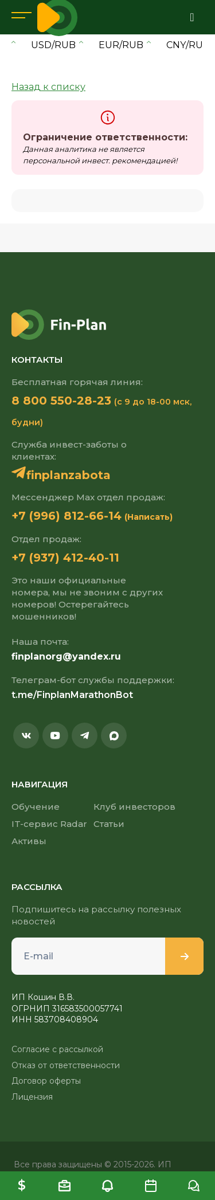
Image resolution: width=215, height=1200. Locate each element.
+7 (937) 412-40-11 (65, 557)
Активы (28, 841)
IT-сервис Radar (49, 823)
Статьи (108, 823)
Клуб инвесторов (134, 806)
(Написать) (148, 517)
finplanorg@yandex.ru (66, 656)
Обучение (35, 806)
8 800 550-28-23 (61, 400)
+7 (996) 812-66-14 (66, 516)
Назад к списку (48, 86)
